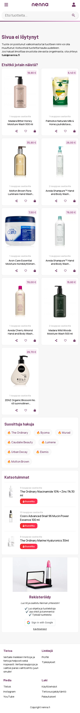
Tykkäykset (48, 662)
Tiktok (7, 686)
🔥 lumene (48, 442)
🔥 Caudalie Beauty (20, 442)
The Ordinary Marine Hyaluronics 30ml (44, 540)
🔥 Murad (64, 432)
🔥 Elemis (42, 452)
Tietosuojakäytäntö (54, 691)
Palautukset (49, 696)
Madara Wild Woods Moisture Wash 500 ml (60, 332)
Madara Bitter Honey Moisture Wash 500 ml (20, 122)
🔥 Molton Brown (18, 461)
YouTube (8, 696)
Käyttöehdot (40, 628)
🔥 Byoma (43, 432)
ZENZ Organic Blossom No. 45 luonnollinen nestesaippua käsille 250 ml (20, 403)
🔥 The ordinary (17, 432)
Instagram (9, 691)
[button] (40, 622)
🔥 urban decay (17, 452)
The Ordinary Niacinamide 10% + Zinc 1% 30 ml (47, 493)
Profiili (45, 657)
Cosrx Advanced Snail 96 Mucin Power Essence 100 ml (44, 518)
